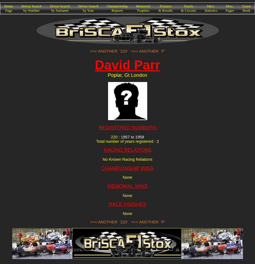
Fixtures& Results (165, 8)
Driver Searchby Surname (60, 8)
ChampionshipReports (117, 8)
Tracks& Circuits (188, 8)
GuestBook (246, 8)
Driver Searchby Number (31, 8)
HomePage (8, 8)
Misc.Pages (230, 8)
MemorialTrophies (143, 8)
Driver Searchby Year (88, 8)
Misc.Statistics (210, 8)
